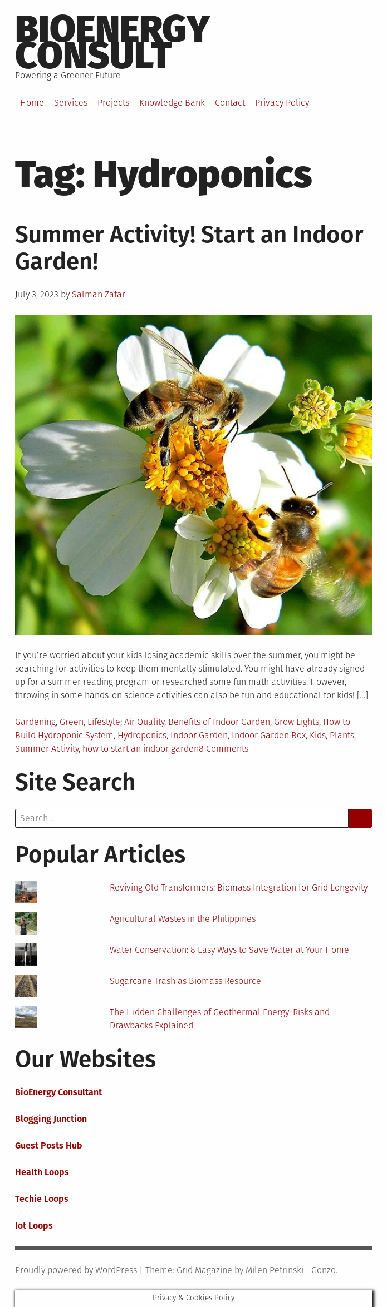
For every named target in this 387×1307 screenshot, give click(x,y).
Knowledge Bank (172, 102)
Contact (230, 102)
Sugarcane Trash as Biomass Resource (185, 981)
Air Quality (144, 722)
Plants (342, 735)
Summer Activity (47, 748)
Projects (113, 102)
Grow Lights (296, 722)
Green (72, 722)
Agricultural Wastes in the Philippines (183, 918)
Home (32, 102)
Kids (318, 735)
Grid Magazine (204, 1270)
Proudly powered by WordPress (76, 1270)
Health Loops (42, 1172)
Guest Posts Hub (48, 1145)
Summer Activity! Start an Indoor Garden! (189, 248)
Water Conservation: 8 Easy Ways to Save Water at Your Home (229, 950)
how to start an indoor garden (140, 748)
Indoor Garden (199, 735)
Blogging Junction (51, 1119)
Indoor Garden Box (269, 735)
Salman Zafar (98, 294)
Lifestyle (103, 722)
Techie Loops (41, 1199)
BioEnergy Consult (112, 42)
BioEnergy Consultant (58, 1092)
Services (70, 102)
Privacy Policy (282, 102)
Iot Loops (34, 1225)
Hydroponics (141, 735)
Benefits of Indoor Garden (219, 722)
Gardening (35, 722)
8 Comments (223, 748)
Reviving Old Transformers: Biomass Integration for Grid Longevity (239, 887)
